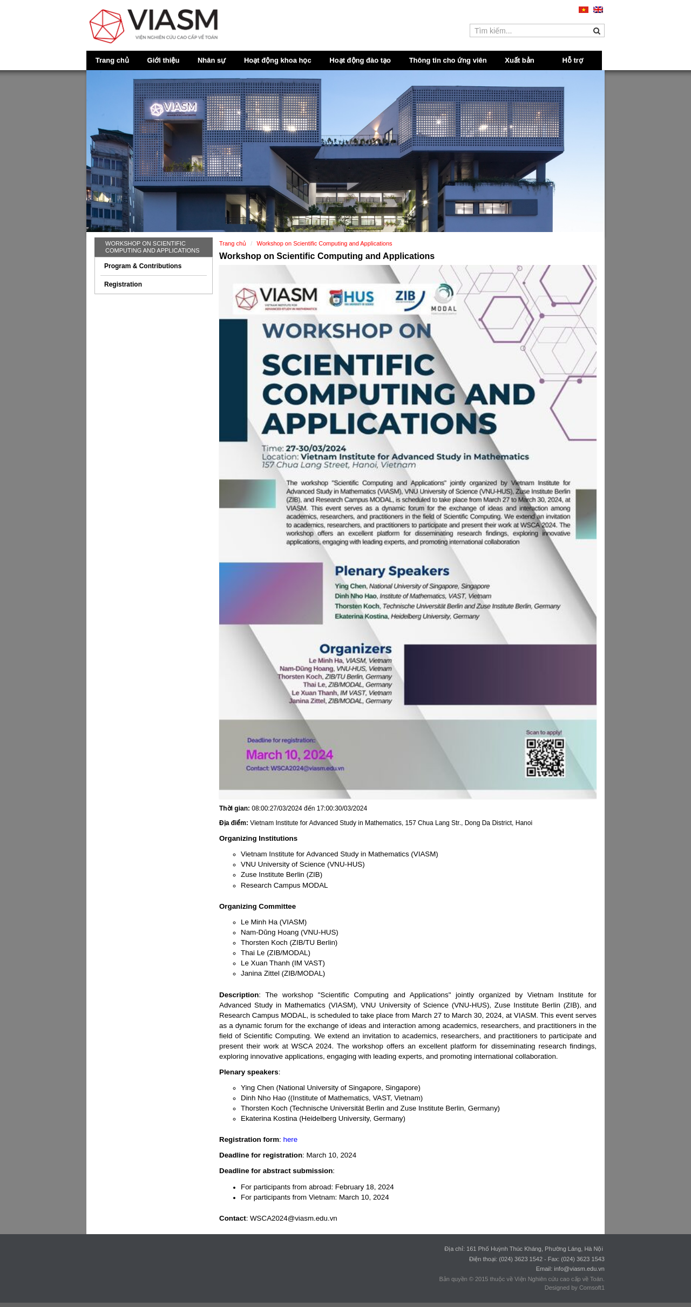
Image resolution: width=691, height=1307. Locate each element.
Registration (123, 284)
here (290, 1139)
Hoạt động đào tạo (360, 60)
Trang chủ (112, 60)
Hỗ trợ (573, 60)
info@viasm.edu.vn (579, 1268)
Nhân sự (212, 60)
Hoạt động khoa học (277, 60)
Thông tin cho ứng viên (448, 60)
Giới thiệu (163, 60)
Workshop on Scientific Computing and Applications (152, 247)
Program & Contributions (142, 266)
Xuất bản (519, 60)
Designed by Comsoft (573, 1287)
